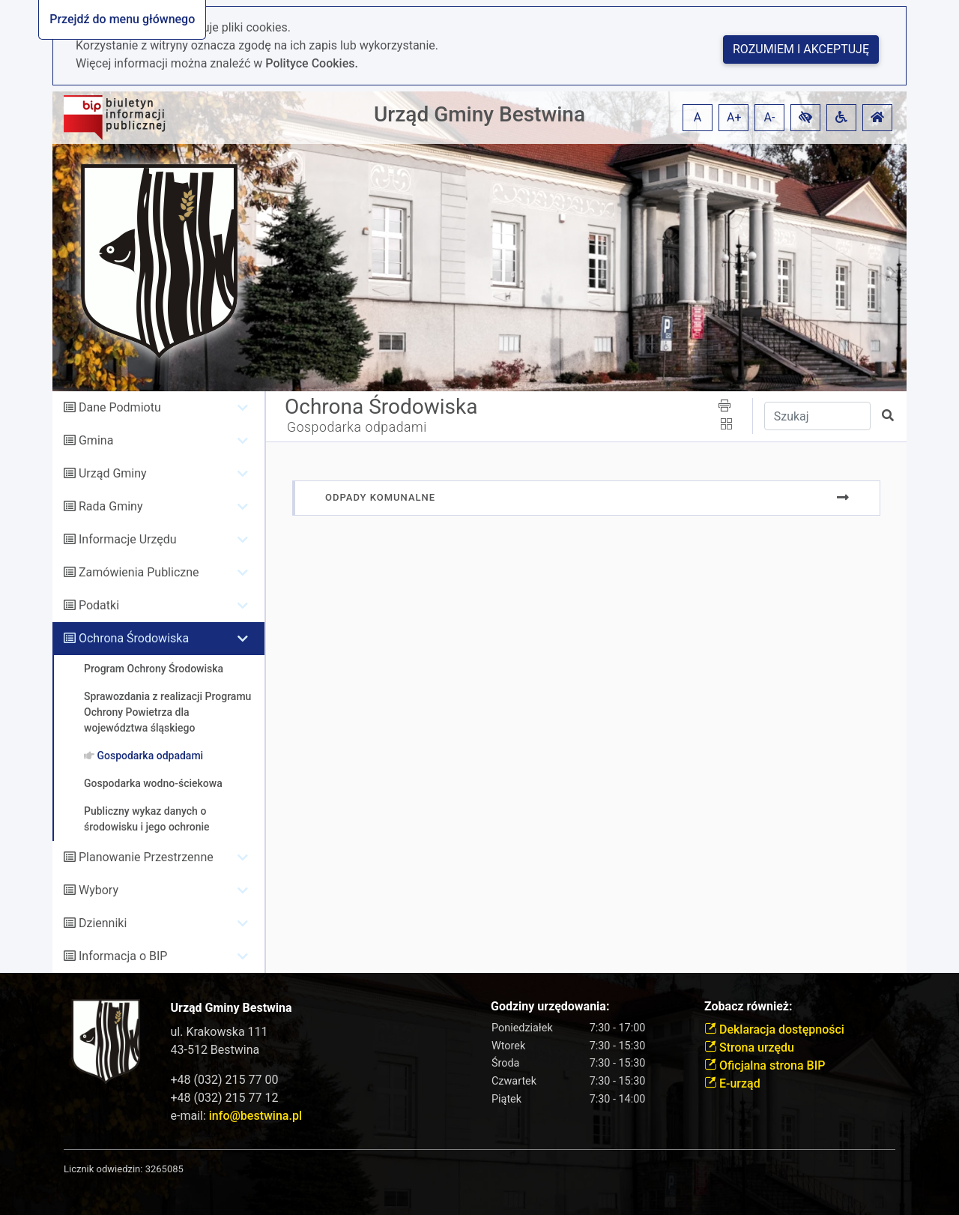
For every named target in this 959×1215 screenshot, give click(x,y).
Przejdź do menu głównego (122, 19)
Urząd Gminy (113, 473)
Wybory (98, 890)
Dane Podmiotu (120, 407)
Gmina (96, 440)
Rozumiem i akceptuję (801, 49)
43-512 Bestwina (215, 1050)
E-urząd (732, 1083)
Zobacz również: (748, 1006)
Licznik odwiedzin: (103, 1169)
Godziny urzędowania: (550, 1006)
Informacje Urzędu (128, 539)
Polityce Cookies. (311, 63)
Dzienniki (103, 923)
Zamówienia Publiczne (139, 572)
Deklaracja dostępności (774, 1029)
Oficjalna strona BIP (764, 1065)
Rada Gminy (110, 506)
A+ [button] (734, 117)
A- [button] (769, 117)
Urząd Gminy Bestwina (479, 114)
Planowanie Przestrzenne (146, 857)
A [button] (697, 117)
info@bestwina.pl (255, 1116)
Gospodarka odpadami (357, 427)
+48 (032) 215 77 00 (225, 1080)
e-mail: (236, 1116)
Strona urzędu (749, 1047)
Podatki (99, 605)
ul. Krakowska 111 (219, 1032)
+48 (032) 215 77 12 (225, 1098)
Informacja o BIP (123, 956)
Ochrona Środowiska (134, 638)
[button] (805, 117)
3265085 (164, 1169)
